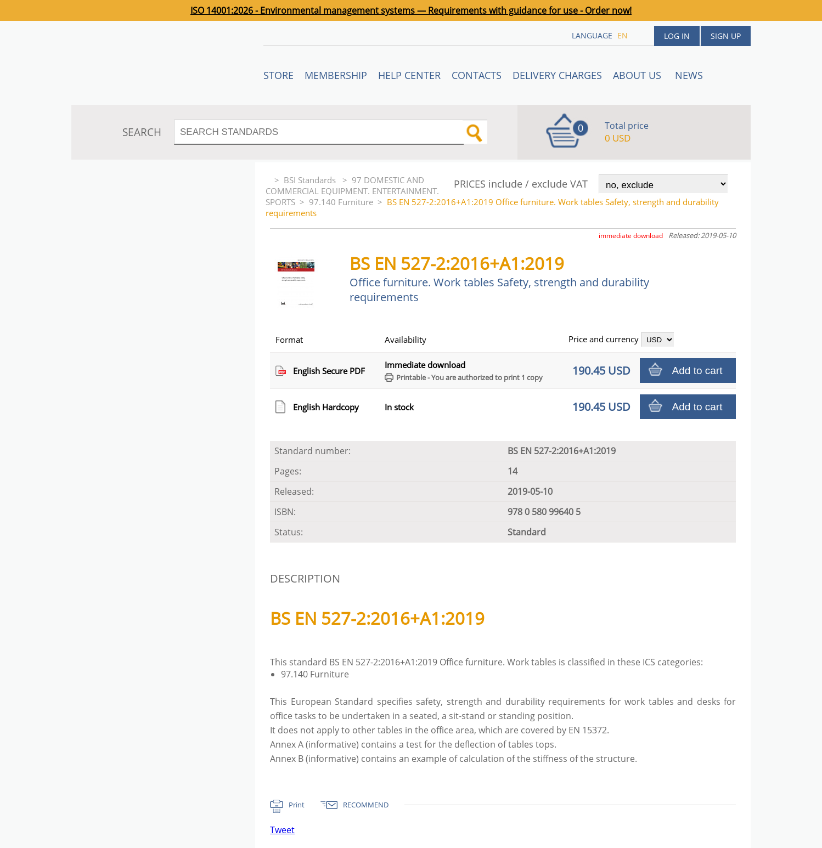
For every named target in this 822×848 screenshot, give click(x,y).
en (622, 35)
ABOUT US (638, 75)
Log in (677, 36)
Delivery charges (557, 75)
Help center (409, 75)
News (689, 75)
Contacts (477, 75)
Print (297, 805)
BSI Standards (311, 179)
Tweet (282, 830)
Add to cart (697, 370)
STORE (278, 75)
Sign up (726, 36)
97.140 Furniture (341, 201)
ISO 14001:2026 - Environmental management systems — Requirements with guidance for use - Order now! (411, 10)
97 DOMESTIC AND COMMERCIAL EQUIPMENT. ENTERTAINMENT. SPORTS (352, 190)
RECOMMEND (366, 805)
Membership (336, 75)
